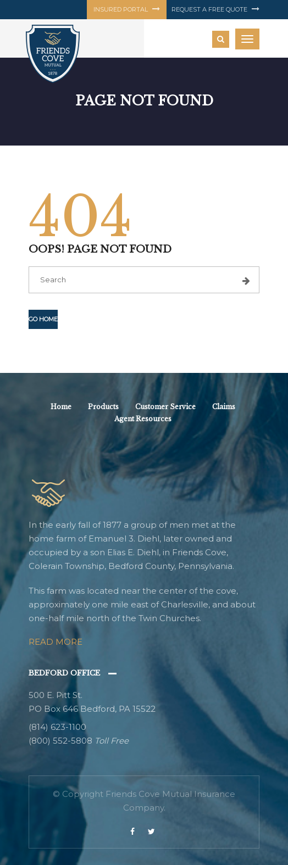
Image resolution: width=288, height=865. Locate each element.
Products (103, 407)
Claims (223, 407)
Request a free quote (215, 9)
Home (61, 407)
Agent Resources (142, 419)
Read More (55, 642)
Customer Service (165, 407)
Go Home (43, 319)
